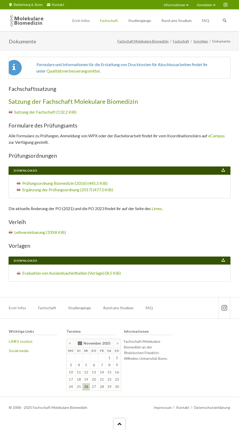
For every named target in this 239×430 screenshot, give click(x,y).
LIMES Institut (21, 341)
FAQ (149, 308)
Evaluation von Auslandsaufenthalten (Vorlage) (71, 272)
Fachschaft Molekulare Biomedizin (143, 41)
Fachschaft (181, 41)
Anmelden (204, 5)
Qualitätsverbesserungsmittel (73, 70)
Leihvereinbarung (40, 232)
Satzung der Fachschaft (45, 111)
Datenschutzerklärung (212, 407)
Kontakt (183, 407)
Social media (18, 350)
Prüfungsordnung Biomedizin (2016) (65, 183)
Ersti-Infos (17, 308)
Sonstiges (200, 41)
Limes (157, 208)
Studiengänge (79, 308)
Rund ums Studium (118, 308)
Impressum (163, 407)
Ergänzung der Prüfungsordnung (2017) (67, 189)
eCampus (216, 135)
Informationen (174, 5)
